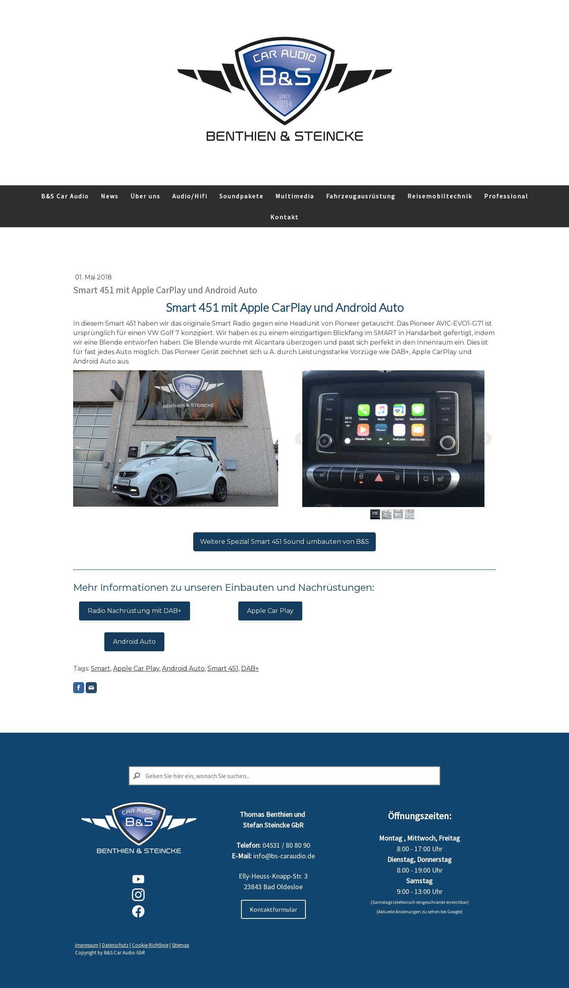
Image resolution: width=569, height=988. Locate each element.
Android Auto (134, 641)
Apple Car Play (270, 611)
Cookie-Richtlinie (150, 945)
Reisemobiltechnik (439, 196)
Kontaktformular (273, 909)
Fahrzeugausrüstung (361, 196)
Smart (100, 668)
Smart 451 (222, 668)
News (110, 196)
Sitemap (180, 945)
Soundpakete (241, 196)
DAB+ (250, 668)
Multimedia (294, 196)
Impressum (86, 945)
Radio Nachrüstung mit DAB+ (134, 611)
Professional (506, 196)
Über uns (145, 196)
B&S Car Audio (65, 196)
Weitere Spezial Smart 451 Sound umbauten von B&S (284, 541)
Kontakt (284, 217)
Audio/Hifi (189, 196)
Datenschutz (115, 945)
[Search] (284, 775)
